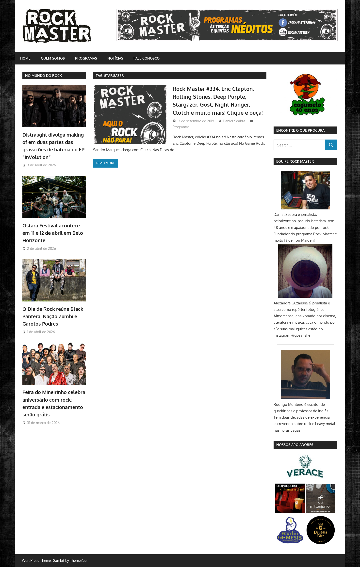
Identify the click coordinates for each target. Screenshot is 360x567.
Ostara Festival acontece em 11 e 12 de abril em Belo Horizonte (52, 233)
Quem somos (53, 58)
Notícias (115, 58)
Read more (105, 163)
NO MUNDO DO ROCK (43, 75)
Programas (86, 58)
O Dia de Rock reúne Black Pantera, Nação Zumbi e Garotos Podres (52, 316)
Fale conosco (146, 58)
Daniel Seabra (234, 121)
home (25, 58)
